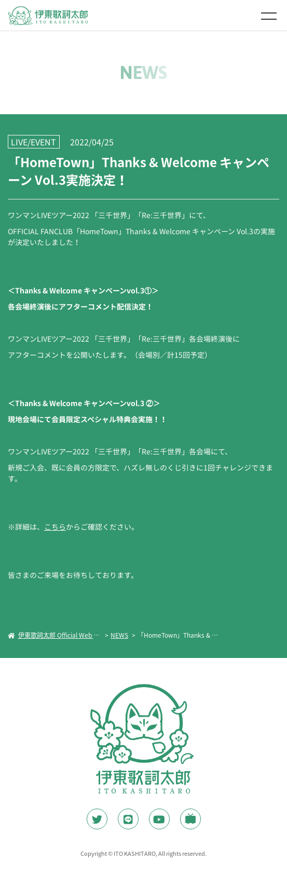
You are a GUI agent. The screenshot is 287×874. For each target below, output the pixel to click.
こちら (55, 526)
